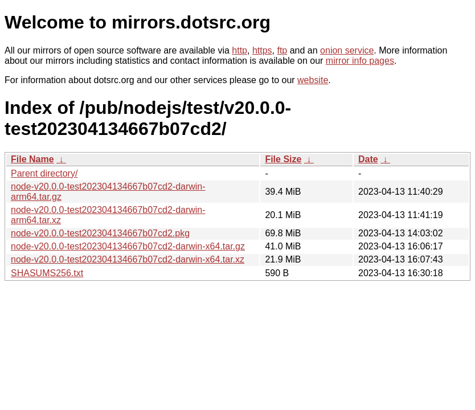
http (239, 50)
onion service (347, 50)
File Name (32, 159)
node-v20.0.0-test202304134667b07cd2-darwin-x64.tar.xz (127, 259)
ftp (282, 50)
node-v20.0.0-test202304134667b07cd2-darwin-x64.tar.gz (128, 246)
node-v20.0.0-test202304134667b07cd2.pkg (100, 233)
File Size (283, 159)
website (312, 80)
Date (368, 159)
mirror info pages (360, 60)
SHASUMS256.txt (47, 273)
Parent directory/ (44, 173)
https (262, 50)
